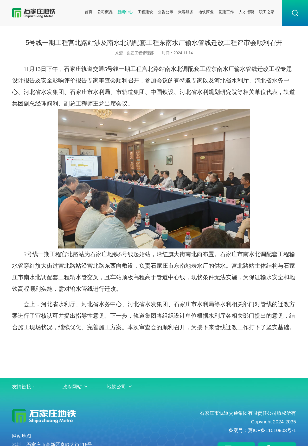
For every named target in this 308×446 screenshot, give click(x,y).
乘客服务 (185, 12)
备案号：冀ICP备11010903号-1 (262, 430)
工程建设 (145, 12)
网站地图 (21, 436)
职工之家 (266, 12)
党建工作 (226, 12)
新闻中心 (125, 12)
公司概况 (105, 12)
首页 (88, 12)
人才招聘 (246, 12)
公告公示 (165, 12)
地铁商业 (206, 12)
